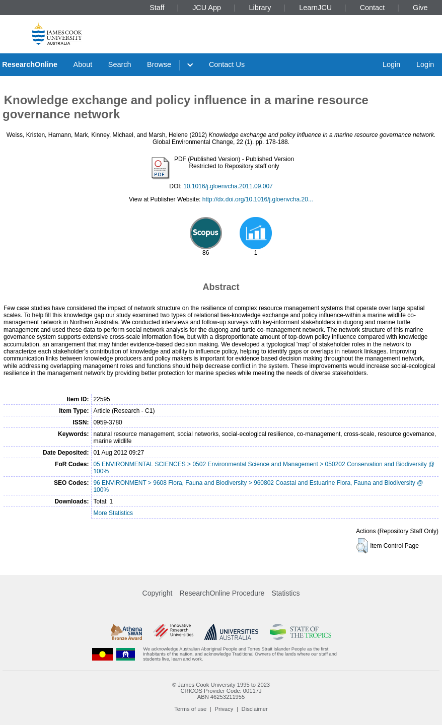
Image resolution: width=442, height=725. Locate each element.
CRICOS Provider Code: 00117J (220, 691)
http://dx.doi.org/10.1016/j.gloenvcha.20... (257, 199)
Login (391, 64)
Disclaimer (255, 709)
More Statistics (113, 513)
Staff (157, 8)
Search (119, 64)
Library (260, 8)
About (83, 64)
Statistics (285, 593)
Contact (372, 8)
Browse (159, 64)
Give (420, 8)
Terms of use (190, 709)
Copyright (157, 593)
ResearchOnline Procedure (222, 593)
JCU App (206, 8)
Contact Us (227, 64)
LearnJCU (315, 8)
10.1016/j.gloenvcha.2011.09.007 (228, 186)
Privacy (224, 709)
